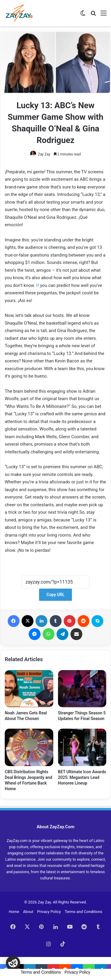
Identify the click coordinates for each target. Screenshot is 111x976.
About (28, 911)
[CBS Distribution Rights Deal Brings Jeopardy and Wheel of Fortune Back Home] (29, 747)
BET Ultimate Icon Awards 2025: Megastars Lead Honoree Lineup (82, 777)
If (37, 285)
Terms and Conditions (83, 911)
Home (14, 911)
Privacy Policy (49, 911)
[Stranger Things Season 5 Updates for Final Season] (82, 689)
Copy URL (55, 594)
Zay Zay (44, 154)
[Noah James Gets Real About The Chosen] (29, 689)
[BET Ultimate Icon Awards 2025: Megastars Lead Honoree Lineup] (82, 747)
